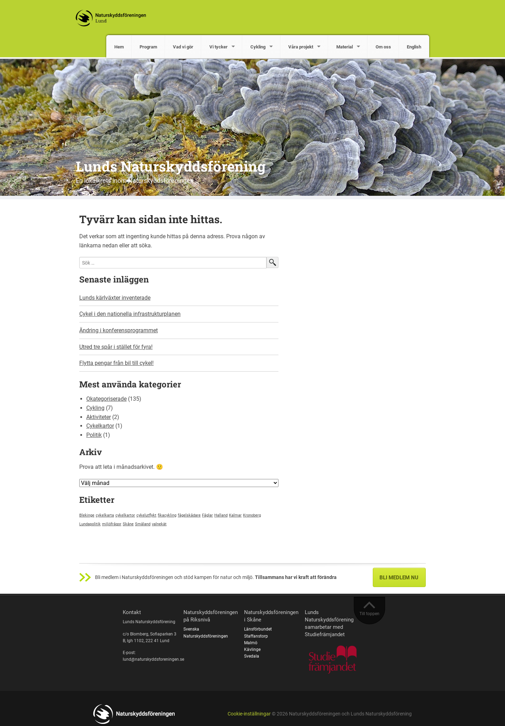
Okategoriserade (106, 398)
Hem (119, 46)
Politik (94, 435)
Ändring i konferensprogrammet (118, 330)
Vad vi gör (183, 46)
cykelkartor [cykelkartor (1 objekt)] (125, 515)
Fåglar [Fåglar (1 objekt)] (207, 515)
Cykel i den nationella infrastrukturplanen (130, 314)
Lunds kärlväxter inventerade (114, 297)
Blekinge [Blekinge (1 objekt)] (86, 515)
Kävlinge (252, 649)
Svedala (251, 656)
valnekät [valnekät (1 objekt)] (159, 524)
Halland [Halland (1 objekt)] (221, 515)
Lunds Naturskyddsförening (170, 166)
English (414, 46)
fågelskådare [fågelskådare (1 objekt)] (189, 515)
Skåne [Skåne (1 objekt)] (128, 524)
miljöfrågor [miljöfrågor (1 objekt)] (111, 524)
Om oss (383, 46)
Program (148, 46)
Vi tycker (218, 46)
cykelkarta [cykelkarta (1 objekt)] (105, 515)
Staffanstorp (256, 636)
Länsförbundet (258, 629)
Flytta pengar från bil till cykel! (116, 363)
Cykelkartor (100, 425)
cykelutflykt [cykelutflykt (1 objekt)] (146, 515)
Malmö (250, 642)
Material (344, 46)
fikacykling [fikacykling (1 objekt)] (167, 515)
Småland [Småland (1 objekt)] (142, 524)
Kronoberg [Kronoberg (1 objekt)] (252, 515)
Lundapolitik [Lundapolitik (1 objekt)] (90, 524)
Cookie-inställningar (249, 714)
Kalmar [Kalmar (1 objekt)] (235, 515)
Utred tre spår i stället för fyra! (116, 347)
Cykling (257, 46)
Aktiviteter (98, 417)
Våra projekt (300, 46)
